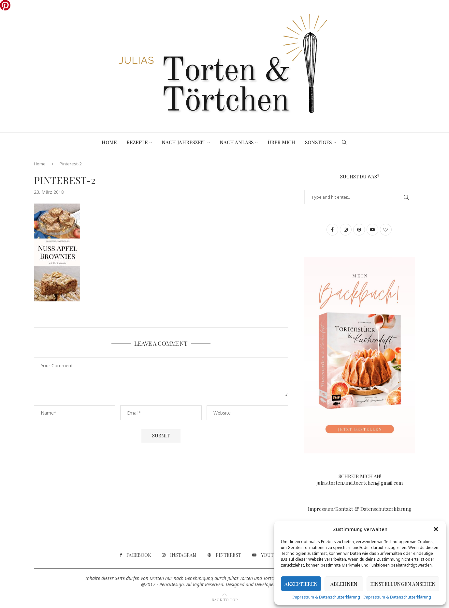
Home (109, 142)
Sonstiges (318, 142)
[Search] (344, 142)
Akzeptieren (301, 584)
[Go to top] (224, 599)
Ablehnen (343, 584)
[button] (436, 529)
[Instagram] (179, 555)
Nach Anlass (236, 142)
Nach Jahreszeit (184, 142)
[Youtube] (267, 555)
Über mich (281, 142)
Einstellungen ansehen (403, 584)
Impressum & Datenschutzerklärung (326, 597)
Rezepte (137, 142)
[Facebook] (135, 555)
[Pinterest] (224, 555)
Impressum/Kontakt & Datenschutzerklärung (360, 509)
